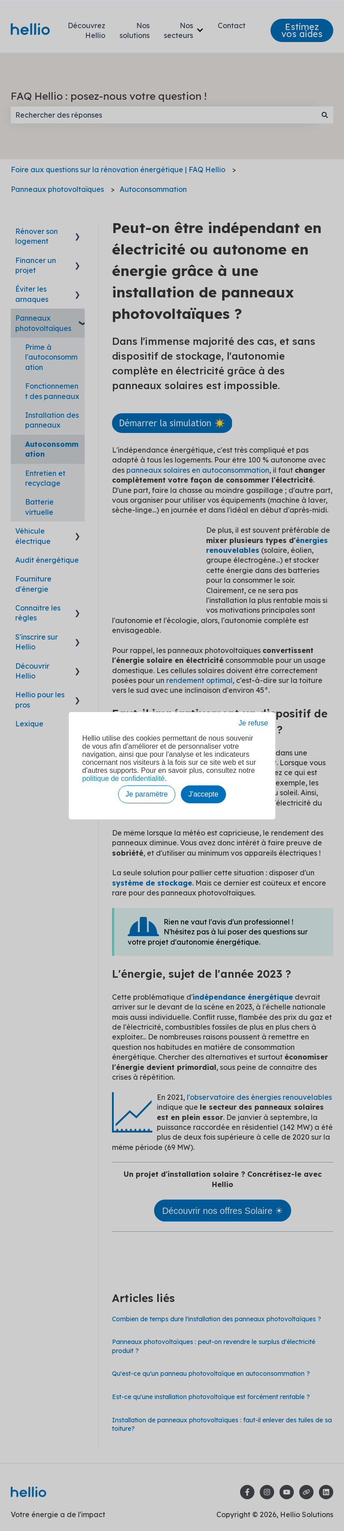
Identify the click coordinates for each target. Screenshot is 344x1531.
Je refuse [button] (253, 723)
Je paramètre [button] (146, 794)
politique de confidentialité (123, 778)
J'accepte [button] (204, 794)
